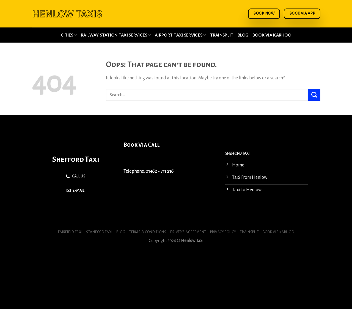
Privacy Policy (223, 232)
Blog (243, 35)
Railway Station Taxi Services (116, 35)
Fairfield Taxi (70, 232)
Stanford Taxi (99, 232)
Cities (69, 35)
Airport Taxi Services (180, 35)
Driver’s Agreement (188, 232)
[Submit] (314, 95)
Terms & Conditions (147, 232)
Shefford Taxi (75, 159)
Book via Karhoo (271, 35)
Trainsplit (222, 35)
